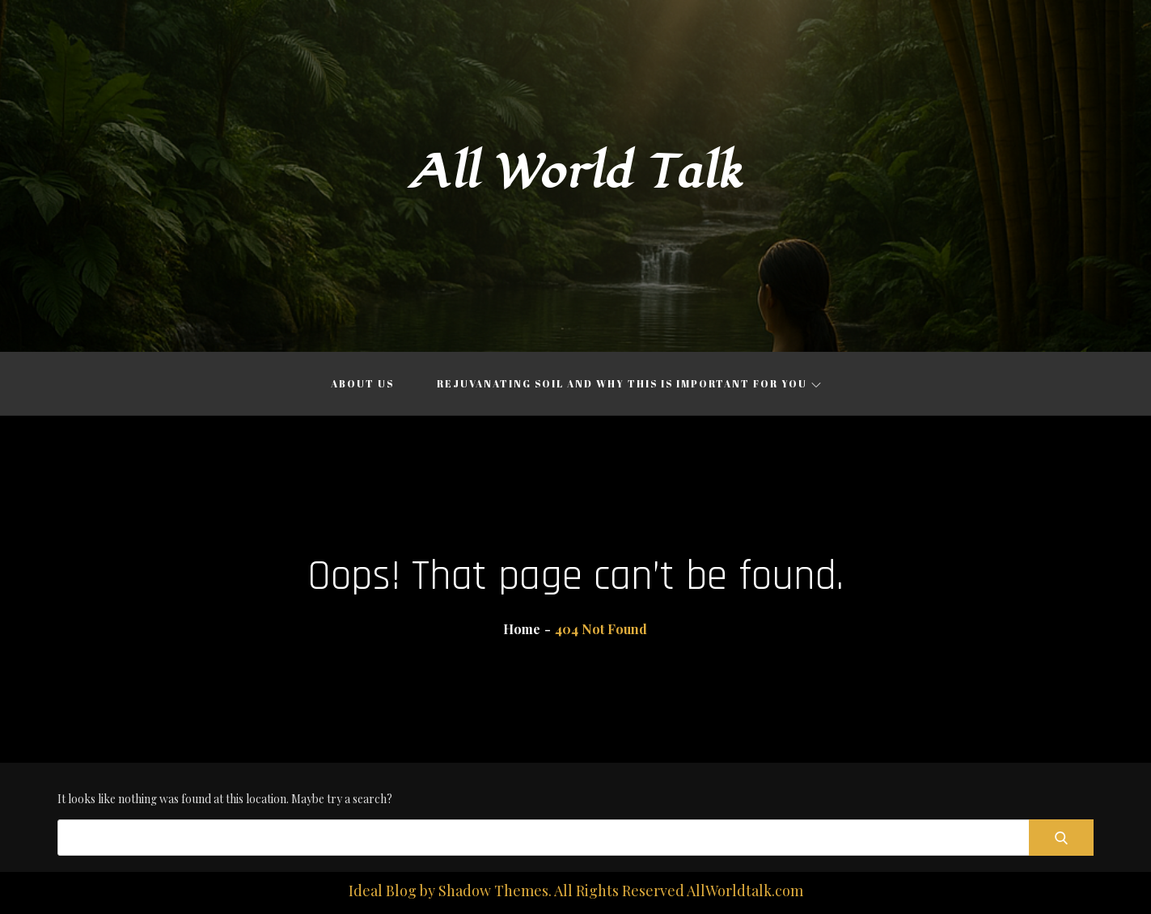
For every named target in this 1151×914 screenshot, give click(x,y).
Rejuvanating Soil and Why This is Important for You (629, 383)
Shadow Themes (493, 890)
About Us (362, 383)
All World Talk (576, 172)
